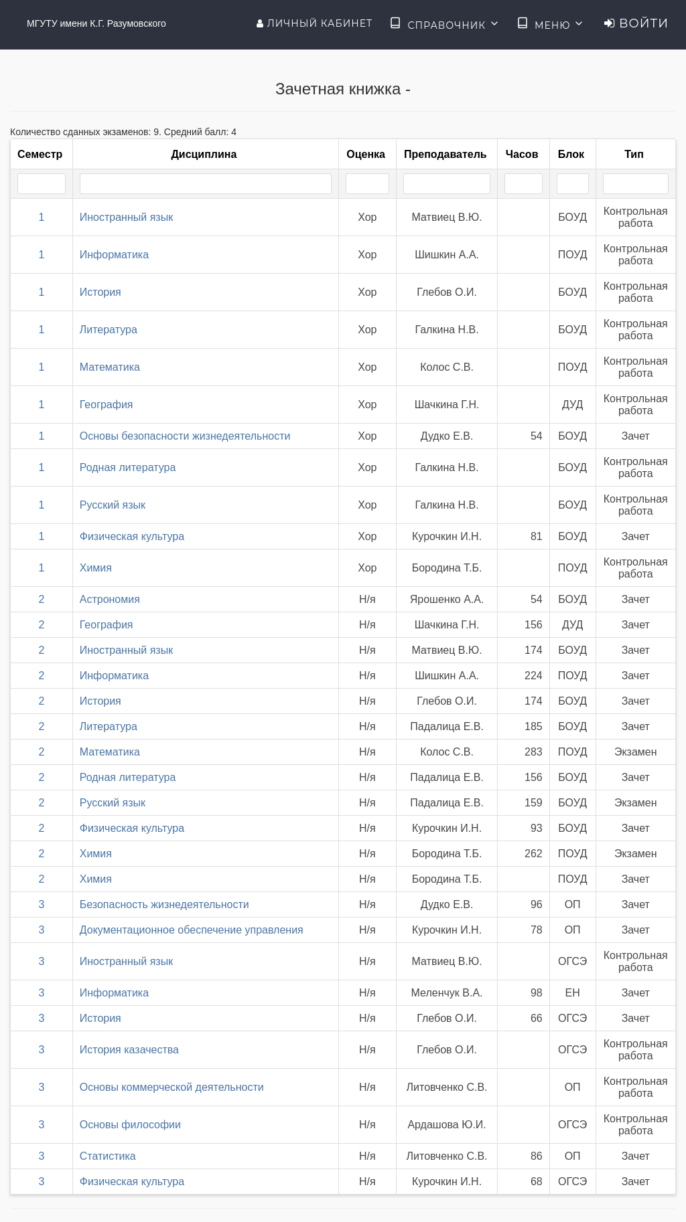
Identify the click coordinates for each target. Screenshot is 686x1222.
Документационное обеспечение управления (191, 930)
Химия (96, 568)
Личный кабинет (314, 23)
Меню (551, 24)
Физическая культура (132, 536)
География (106, 404)
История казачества (129, 1049)
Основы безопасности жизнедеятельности (185, 436)
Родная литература (128, 467)
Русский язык (112, 505)
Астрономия (110, 599)
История (100, 292)
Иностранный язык (126, 217)
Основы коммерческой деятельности (172, 1087)
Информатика (114, 254)
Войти (636, 23)
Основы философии (130, 1124)
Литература (108, 329)
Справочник (444, 24)
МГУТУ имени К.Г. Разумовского (96, 23)
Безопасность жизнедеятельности (164, 904)
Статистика (108, 1156)
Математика (110, 367)
